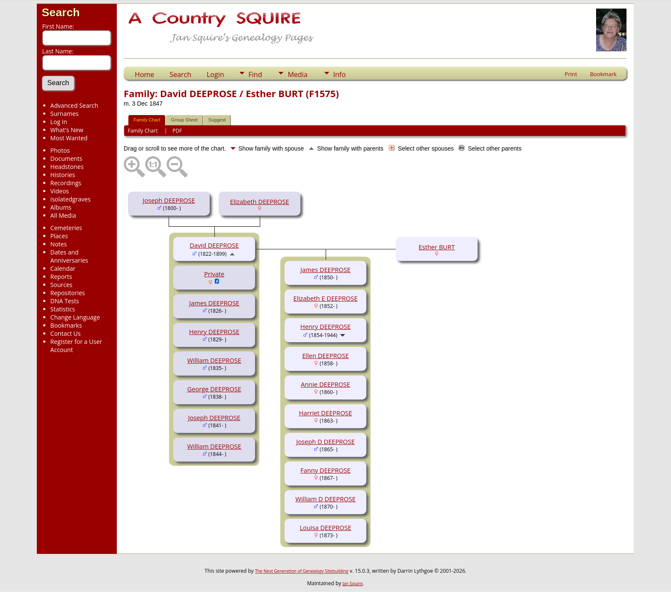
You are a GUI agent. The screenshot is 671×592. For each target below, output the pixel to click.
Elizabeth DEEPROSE (259, 201)
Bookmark (603, 74)
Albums (60, 207)
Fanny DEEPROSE (325, 470)
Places (59, 236)
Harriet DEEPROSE (325, 412)
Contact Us (65, 333)
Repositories (67, 293)
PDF (177, 130)
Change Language (75, 317)
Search (61, 12)
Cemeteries (66, 228)
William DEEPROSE (214, 360)
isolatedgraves (70, 199)
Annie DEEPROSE (325, 384)
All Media (63, 215)
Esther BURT (437, 247)
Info (339, 74)
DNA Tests (64, 301)
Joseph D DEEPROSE (325, 441)
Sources (61, 285)
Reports (61, 276)
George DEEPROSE (214, 389)
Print (571, 74)
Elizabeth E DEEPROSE (326, 298)
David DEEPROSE (214, 245)
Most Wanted (69, 138)
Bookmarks (66, 325)
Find (255, 74)
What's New (66, 130)
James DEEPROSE (214, 303)
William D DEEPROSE (325, 498)
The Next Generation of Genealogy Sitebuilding (301, 571)
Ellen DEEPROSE (325, 355)
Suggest (217, 119)
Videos (59, 191)
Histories (62, 175)
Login (215, 74)
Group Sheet (184, 119)
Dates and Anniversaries (69, 256)
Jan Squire (352, 583)
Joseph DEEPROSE (169, 200)
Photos (60, 150)
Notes (58, 244)
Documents (66, 158)
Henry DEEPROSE (214, 331)
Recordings (65, 183)
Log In (58, 122)
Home (144, 74)
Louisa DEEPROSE (325, 527)
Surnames (64, 114)
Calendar (63, 268)
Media (297, 74)
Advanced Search (74, 105)
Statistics (62, 309)
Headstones (67, 167)
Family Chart (147, 119)
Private (214, 273)
